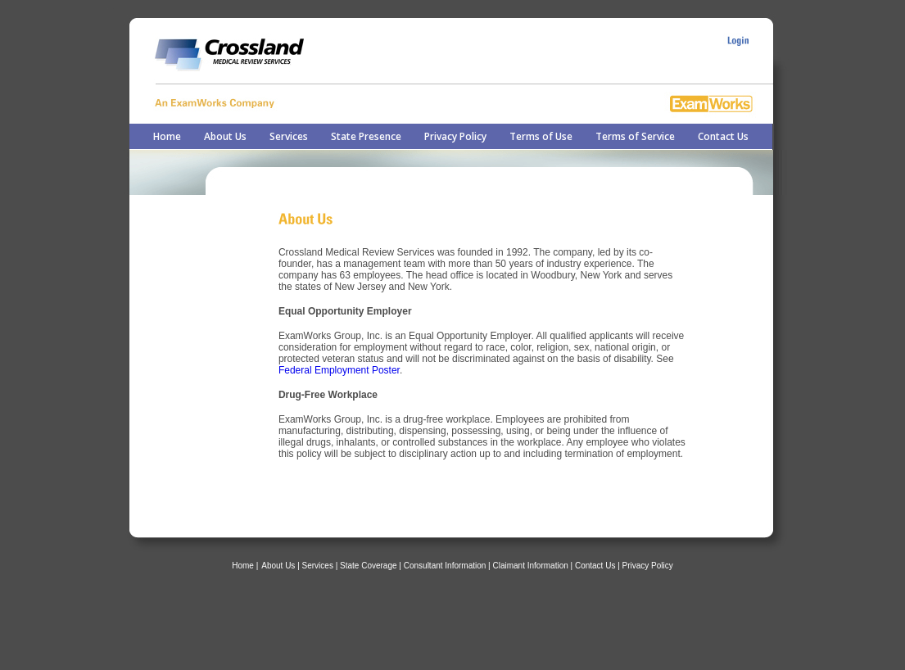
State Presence (366, 136)
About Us (225, 136)
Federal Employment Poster (339, 370)
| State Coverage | (370, 565)
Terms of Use (540, 136)
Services (288, 136)
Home (167, 136)
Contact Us (723, 136)
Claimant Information (530, 565)
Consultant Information (446, 565)
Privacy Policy (455, 136)
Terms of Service (635, 136)
